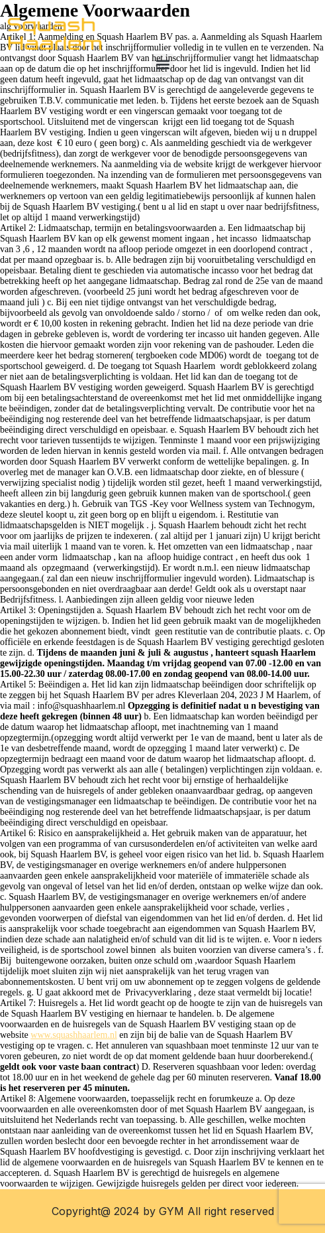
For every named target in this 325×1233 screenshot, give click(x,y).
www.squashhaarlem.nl (73, 1035)
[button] (162, 65)
